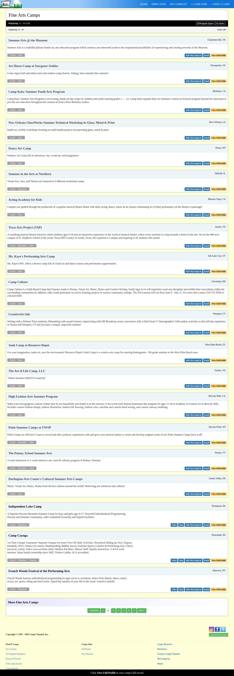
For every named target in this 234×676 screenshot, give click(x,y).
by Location (11, 649)
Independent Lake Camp (25, 506)
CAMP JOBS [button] (199, 4)
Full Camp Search (14, 663)
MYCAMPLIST (178, 4)
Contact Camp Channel (168, 654)
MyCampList (163, 659)
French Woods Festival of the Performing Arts (39, 571)
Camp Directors (164, 644)
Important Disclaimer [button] (218, 635)
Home (160, 663)
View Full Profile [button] (219, 55)
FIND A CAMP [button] (220, 4)
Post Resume (87, 654)
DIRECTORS (159, 4)
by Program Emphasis (15, 654)
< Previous (93, 610)
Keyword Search (13, 659)
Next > (141, 610)
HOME (144, 4)
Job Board (86, 649)
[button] (206, 55)
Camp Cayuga (18, 535)
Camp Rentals (12, 668)
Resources (162, 649)
